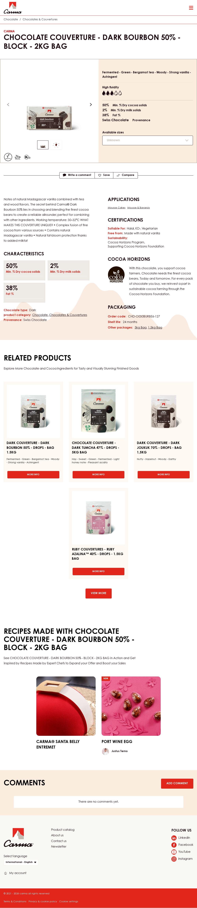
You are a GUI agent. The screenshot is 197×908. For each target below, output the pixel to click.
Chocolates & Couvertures (40, 19)
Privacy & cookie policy (43, 901)
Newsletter (58, 846)
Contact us (59, 841)
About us (57, 835)
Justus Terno (119, 751)
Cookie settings (68, 901)
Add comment (177, 783)
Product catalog (62, 830)
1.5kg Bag (155, 327)
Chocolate (11, 19)
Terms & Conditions (15, 901)
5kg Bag (141, 327)
